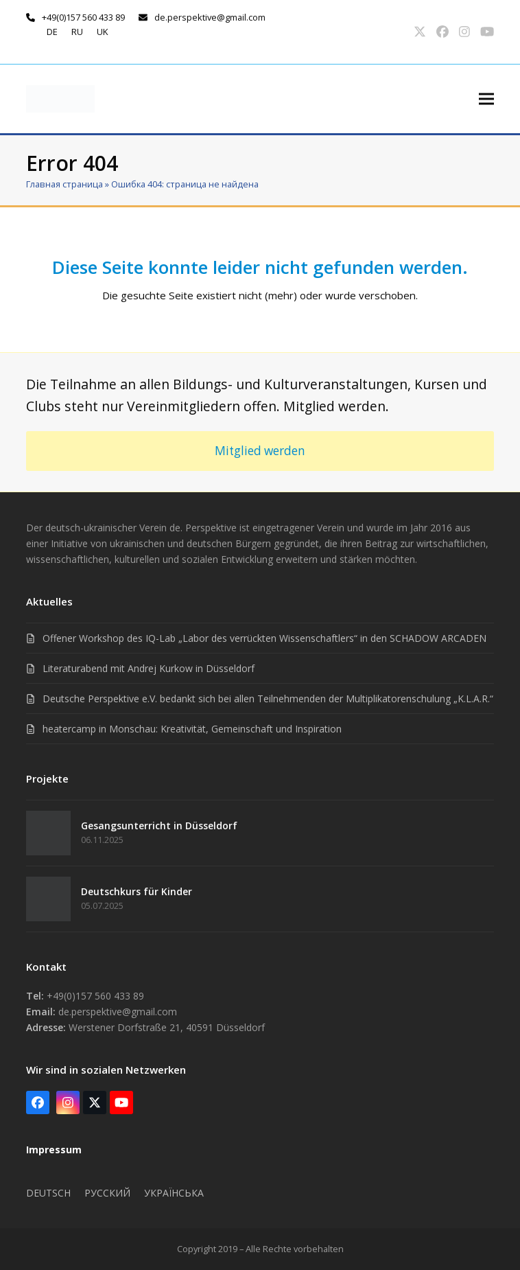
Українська (174, 1192)
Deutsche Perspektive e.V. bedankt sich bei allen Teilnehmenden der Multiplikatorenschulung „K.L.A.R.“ (268, 698)
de (52, 31)
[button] (486, 98)
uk (102, 31)
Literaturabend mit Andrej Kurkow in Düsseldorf (149, 668)
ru (77, 31)
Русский (107, 1192)
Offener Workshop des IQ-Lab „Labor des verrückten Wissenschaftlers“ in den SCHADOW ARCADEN (264, 638)
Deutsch (48, 1192)
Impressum (54, 1149)
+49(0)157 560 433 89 (83, 17)
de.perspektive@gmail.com (209, 17)
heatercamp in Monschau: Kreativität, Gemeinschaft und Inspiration (192, 728)
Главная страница (64, 184)
